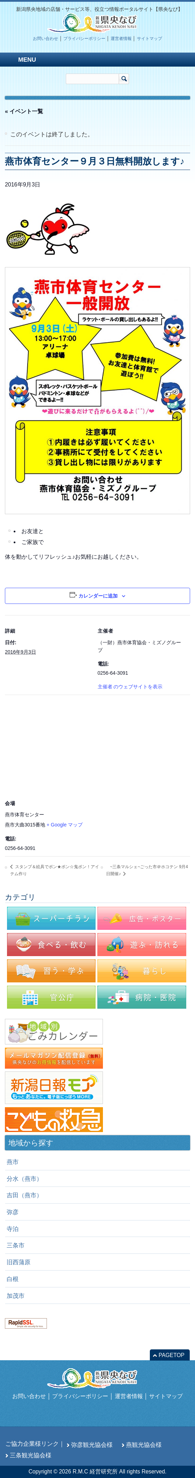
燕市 (13, 1161)
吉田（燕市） (24, 1195)
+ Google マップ (65, 824)
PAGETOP (171, 1355)
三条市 (16, 1245)
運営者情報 (121, 38)
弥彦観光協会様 (92, 1444)
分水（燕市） (24, 1178)
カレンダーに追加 (98, 596)
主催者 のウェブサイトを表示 (130, 686)
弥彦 (13, 1211)
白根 (13, 1278)
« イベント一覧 (24, 111)
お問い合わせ (45, 38)
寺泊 (13, 1228)
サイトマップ (149, 38)
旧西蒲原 (18, 1262)
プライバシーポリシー (84, 38)
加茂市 (16, 1295)
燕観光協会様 (144, 1444)
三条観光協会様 (30, 1455)
